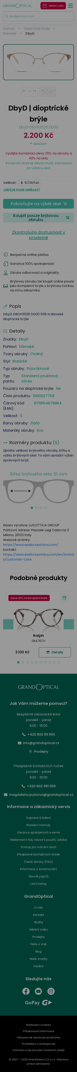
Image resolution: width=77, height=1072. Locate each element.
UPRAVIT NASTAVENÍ (38, 573)
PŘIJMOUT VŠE (38, 584)
